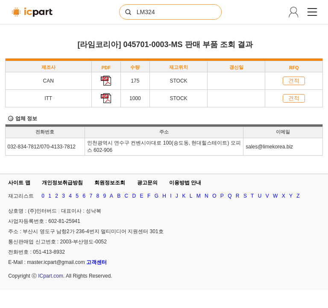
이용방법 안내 (185, 183)
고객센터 (96, 262)
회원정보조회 (109, 183)
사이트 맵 (19, 183)
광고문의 (147, 183)
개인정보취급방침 (62, 183)
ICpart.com (50, 276)
